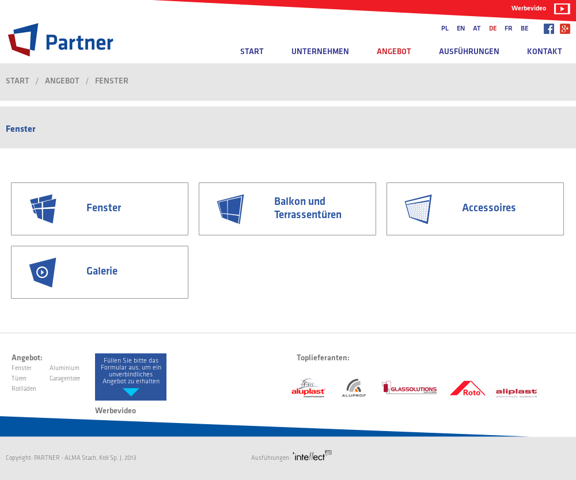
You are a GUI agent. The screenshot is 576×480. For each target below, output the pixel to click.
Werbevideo (528, 8)
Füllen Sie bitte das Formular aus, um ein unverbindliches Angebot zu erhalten (131, 371)
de (493, 28)
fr (509, 28)
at (477, 28)
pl (445, 28)
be (524, 28)
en (461, 28)
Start (252, 52)
